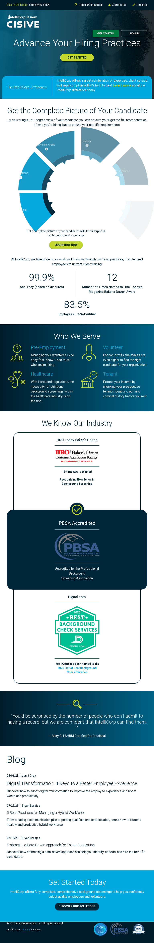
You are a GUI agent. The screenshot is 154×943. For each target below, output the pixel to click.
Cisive (26, 929)
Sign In (134, 33)
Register (139, 4)
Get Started (105, 33)
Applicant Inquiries (88, 4)
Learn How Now (66, 244)
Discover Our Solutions (77, 906)
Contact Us (117, 4)
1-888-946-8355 (39, 4)
